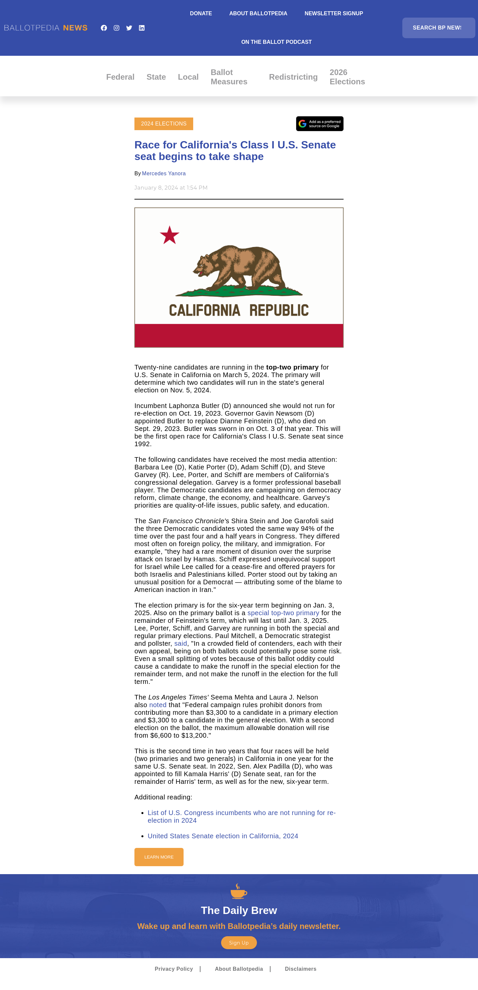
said (180, 643)
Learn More (159, 857)
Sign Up (239, 943)
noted (158, 704)
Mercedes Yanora (164, 173)
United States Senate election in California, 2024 (223, 836)
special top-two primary (284, 613)
